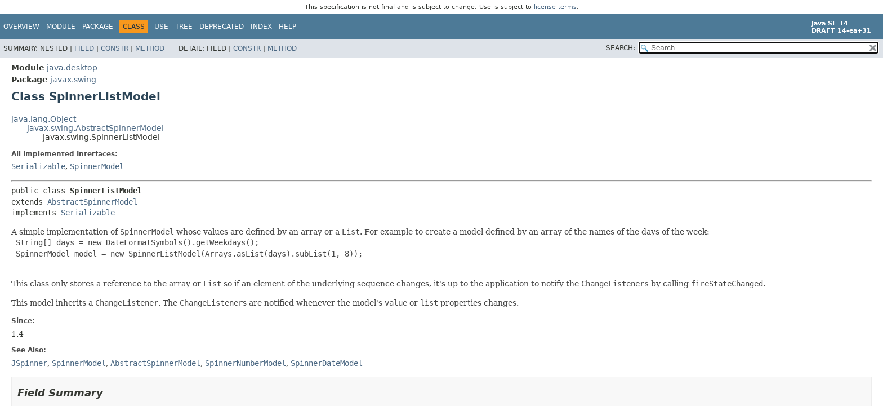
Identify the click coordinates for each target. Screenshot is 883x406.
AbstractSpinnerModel (92, 201)
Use (161, 26)
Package (97, 26)
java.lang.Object (43, 118)
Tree (184, 26)
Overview (21, 26)
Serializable (38, 166)
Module (60, 26)
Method (149, 48)
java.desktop (72, 67)
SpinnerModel (97, 166)
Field (84, 48)
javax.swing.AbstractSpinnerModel (95, 128)
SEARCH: (620, 48)
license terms (555, 7)
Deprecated (221, 26)
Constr (114, 48)
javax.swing (73, 79)
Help (287, 26)
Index (261, 26)
